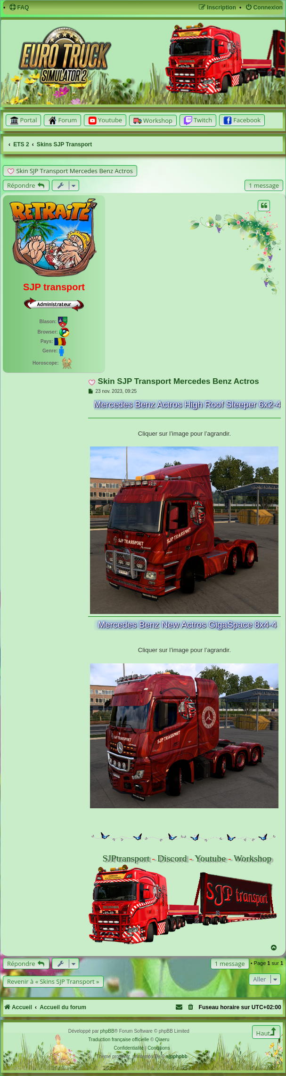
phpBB (107, 1031)
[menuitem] (19, 7)
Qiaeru (162, 1039)
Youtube (210, 858)
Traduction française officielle (118, 1039)
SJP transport (54, 287)
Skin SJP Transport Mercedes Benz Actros (74, 171)
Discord (172, 858)
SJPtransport (125, 858)
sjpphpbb (177, 1056)
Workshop (253, 858)
